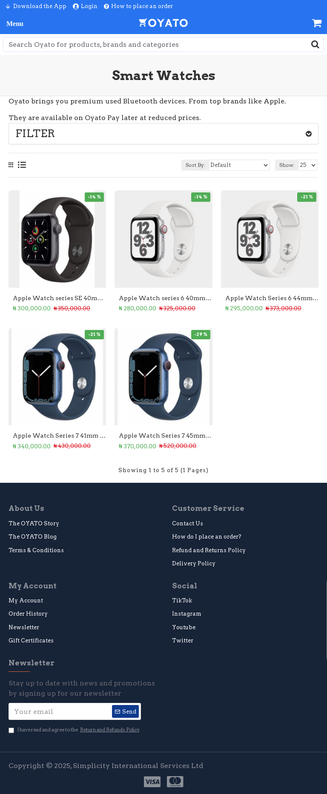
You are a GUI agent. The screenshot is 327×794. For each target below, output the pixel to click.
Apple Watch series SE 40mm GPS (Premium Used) (59, 298)
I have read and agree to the (75, 730)
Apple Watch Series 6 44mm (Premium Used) (271, 298)
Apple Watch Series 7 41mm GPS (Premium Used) (59, 435)
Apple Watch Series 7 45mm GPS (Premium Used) (165, 435)
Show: (287, 165)
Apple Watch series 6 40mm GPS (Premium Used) (165, 298)
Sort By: (195, 165)
